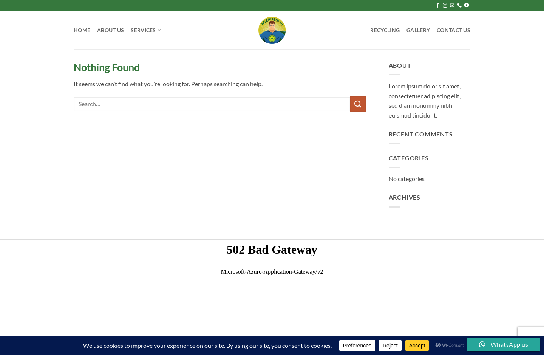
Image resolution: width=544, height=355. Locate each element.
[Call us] (459, 5)
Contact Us (453, 30)
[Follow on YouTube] (466, 5)
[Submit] (357, 103)
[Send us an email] (452, 5)
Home (82, 30)
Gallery (418, 30)
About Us (110, 30)
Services (146, 30)
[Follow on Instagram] (445, 5)
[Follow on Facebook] (438, 5)
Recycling (385, 30)
